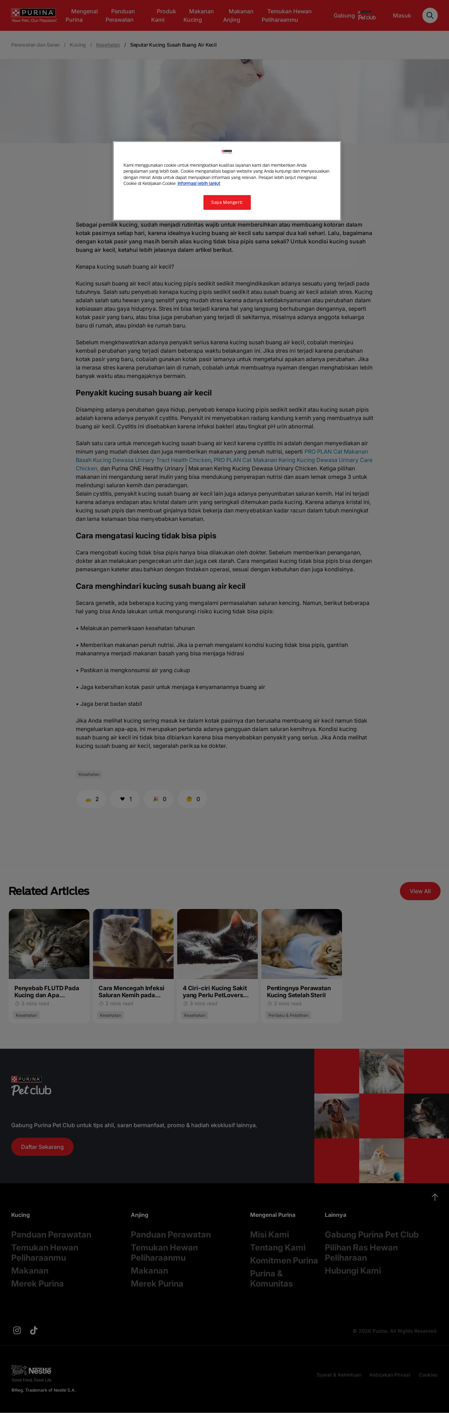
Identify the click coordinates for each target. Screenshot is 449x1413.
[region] (227, 180)
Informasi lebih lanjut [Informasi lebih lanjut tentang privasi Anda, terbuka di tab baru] (198, 183)
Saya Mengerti (226, 202)
